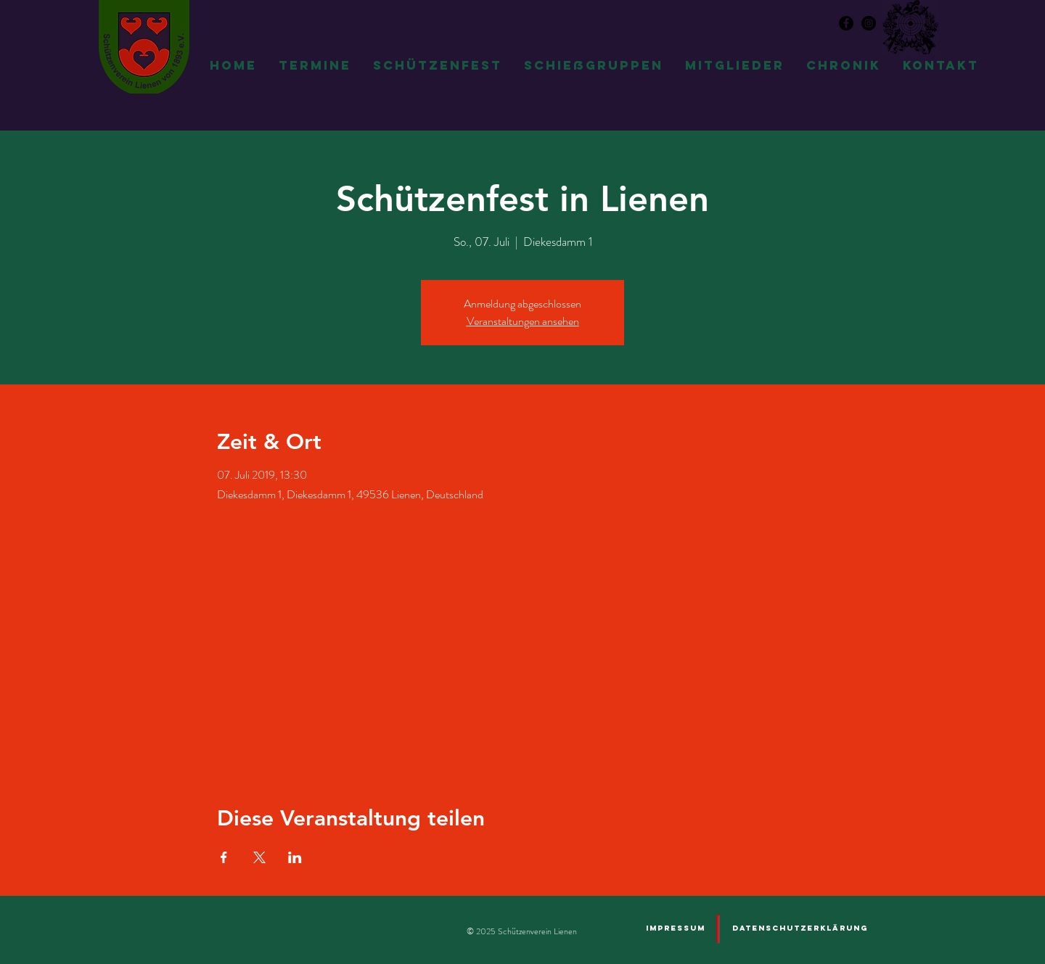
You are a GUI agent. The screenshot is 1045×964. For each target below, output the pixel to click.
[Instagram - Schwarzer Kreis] (868, 23)
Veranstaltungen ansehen (523, 321)
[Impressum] (675, 928)
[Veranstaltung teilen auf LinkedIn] (295, 857)
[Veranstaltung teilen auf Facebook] (224, 857)
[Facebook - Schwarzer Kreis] (846, 23)
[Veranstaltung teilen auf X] (259, 857)
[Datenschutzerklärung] (799, 928)
